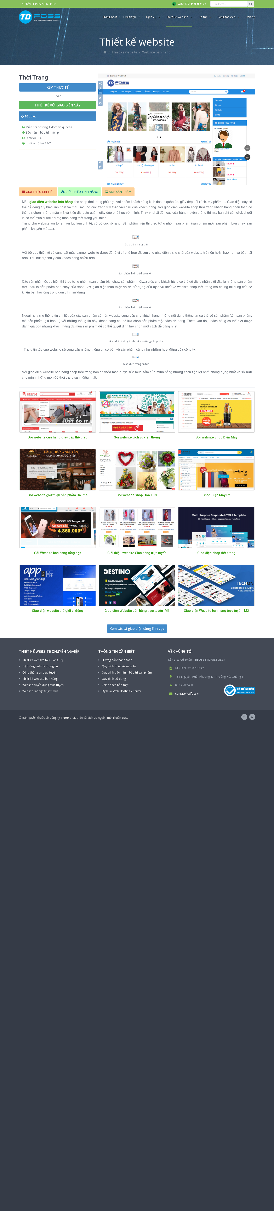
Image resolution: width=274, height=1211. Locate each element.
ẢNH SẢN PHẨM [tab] (118, 192)
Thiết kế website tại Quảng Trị (42, 1146)
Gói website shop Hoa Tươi (137, 982)
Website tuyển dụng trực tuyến (43, 1171)
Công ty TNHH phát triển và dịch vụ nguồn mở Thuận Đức (88, 1204)
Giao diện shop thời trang (216, 1039)
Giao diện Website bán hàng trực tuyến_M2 (216, 1097)
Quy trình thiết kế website (119, 1153)
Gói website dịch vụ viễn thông (137, 924)
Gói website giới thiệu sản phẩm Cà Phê (57, 982)
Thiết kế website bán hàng (40, 1165)
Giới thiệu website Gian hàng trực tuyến (136, 1039)
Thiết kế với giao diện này (58, 105)
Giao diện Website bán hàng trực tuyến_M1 (137, 1097)
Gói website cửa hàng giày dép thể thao (57, 924)
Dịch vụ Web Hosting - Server (121, 1178)
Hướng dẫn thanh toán (117, 1146)
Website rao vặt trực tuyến (40, 1178)
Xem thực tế (58, 87)
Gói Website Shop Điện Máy (216, 924)
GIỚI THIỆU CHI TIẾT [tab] (38, 192)
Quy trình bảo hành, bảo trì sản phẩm (127, 1159)
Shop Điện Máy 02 (216, 982)
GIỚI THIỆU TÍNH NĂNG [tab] (79, 192)
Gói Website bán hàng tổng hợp (57, 1039)
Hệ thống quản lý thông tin (40, 1153)
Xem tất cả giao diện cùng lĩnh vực (137, 1115)
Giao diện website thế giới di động (57, 1097)
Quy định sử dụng (114, 1165)
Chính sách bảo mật (115, 1171)
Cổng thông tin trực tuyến (39, 1159)
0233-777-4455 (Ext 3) (189, 3)
